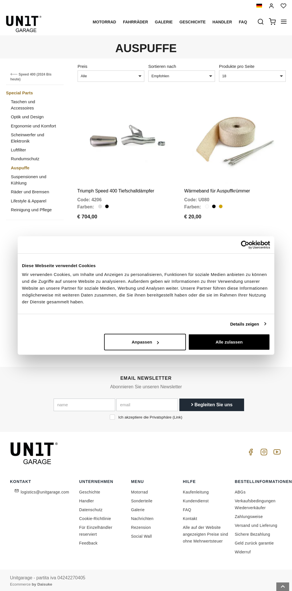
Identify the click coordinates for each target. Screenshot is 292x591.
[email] (147, 403)
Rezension (141, 525)
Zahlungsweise (249, 515)
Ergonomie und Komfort (33, 125)
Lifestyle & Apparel (28, 200)
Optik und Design (27, 116)
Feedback (88, 541)
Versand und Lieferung (256, 523)
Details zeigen (244, 323)
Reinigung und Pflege (31, 209)
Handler (222, 22)
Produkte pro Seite (236, 66)
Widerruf (243, 550)
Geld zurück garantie (254, 541)
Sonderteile (141, 499)
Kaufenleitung (196, 490)
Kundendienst (195, 499)
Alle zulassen (229, 342)
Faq (243, 22)
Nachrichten (142, 517)
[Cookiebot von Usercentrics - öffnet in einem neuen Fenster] (245, 244)
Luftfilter (18, 149)
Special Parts (19, 92)
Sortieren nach (162, 66)
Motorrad (104, 22)
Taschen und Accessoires (23, 104)
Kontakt (190, 517)
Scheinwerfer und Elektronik (27, 137)
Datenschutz (91, 508)
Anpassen (145, 342)
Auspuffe (20, 167)
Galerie (164, 22)
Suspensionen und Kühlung (28, 179)
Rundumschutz (25, 158)
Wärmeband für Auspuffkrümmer (217, 190)
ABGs (240, 490)
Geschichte (192, 22)
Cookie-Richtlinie (95, 517)
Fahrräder (135, 22)
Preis (82, 66)
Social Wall (141, 534)
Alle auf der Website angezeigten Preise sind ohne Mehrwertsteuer (205, 532)
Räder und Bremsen (30, 191)
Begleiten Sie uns (212, 403)
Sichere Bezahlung (252, 532)
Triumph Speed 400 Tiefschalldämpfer (115, 190)
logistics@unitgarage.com (45, 490)
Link (177, 416)
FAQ (187, 508)
